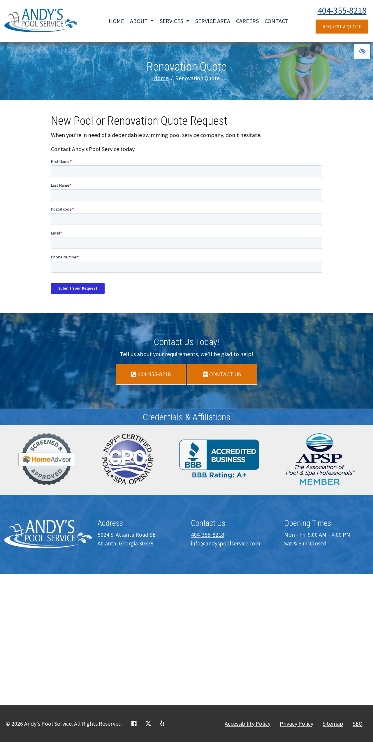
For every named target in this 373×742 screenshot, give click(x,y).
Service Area (212, 20)
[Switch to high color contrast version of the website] (362, 51)
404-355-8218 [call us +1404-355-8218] (342, 10)
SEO (358, 723)
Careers (247, 20)
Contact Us (222, 374)
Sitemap (333, 723)
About (142, 20)
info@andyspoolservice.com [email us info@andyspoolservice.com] (225, 543)
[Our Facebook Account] (134, 723)
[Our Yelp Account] (162, 723)
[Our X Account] (148, 723)
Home (116, 20)
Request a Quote (342, 26)
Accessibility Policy (247, 723)
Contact (276, 20)
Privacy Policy (296, 723)
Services (174, 20)
